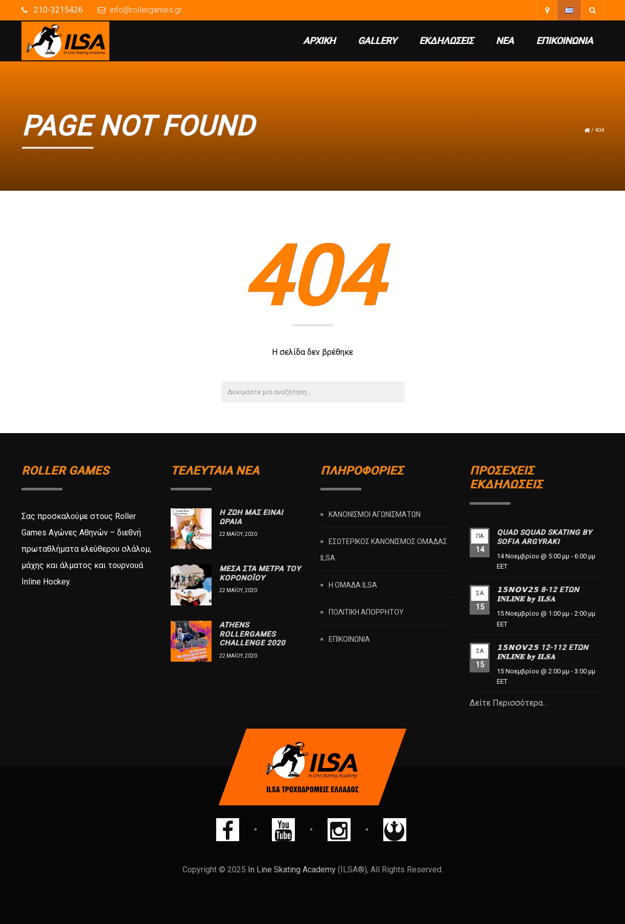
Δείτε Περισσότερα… (509, 703)
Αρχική (319, 40)
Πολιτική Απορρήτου (366, 612)
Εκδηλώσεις (446, 40)
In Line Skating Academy (292, 869)
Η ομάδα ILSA (353, 585)
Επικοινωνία (564, 40)
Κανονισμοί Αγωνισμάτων (375, 514)
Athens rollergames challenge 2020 (252, 634)
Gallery (377, 40)
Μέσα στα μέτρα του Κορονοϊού (259, 573)
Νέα (505, 40)
